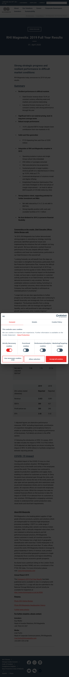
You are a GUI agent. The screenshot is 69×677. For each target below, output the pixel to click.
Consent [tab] (12, 322)
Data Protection (23, 335)
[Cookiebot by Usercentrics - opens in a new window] (58, 316)
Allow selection (34, 359)
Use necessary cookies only (12, 359)
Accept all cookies (56, 359)
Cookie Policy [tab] (57, 322)
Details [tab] (34, 322)
